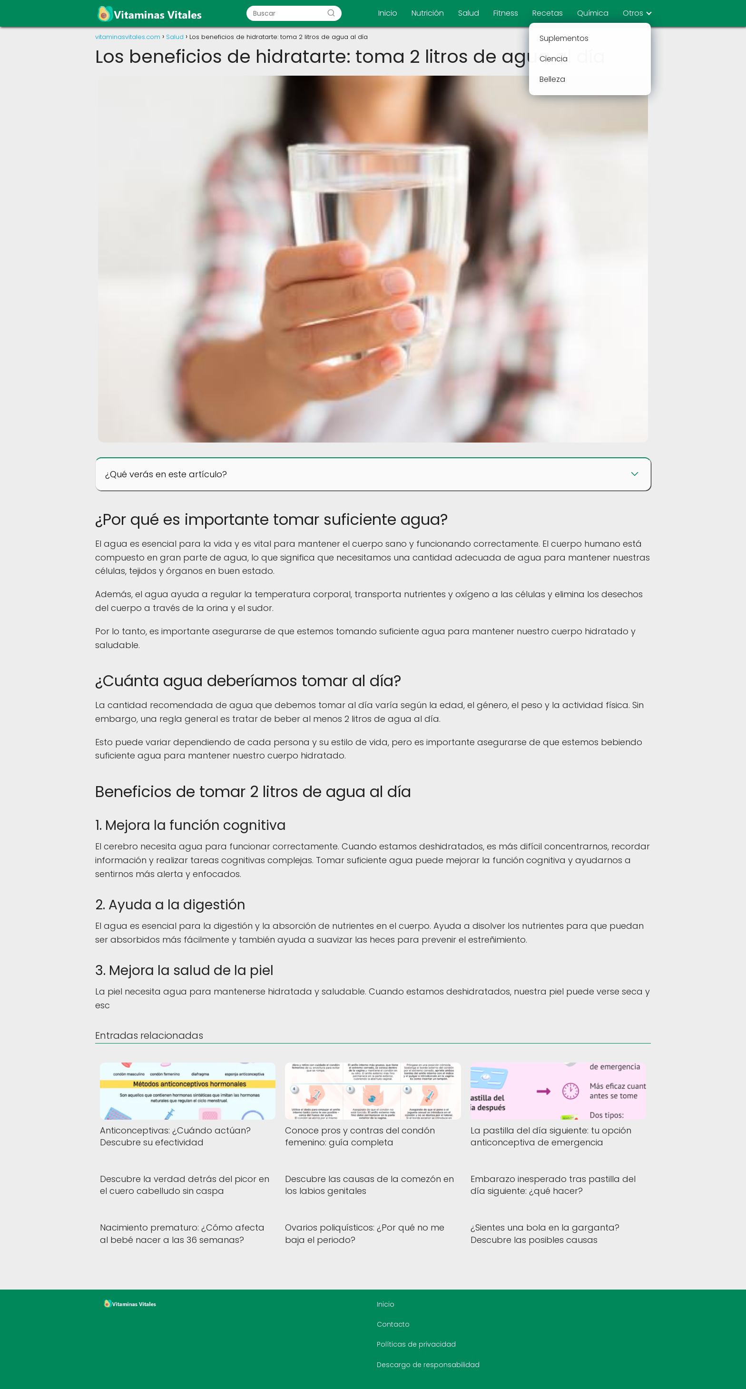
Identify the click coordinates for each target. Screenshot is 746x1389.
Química (593, 13)
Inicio (387, 13)
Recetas (547, 13)
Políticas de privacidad (416, 1344)
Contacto (393, 1324)
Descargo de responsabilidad (428, 1364)
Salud (468, 13)
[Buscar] (331, 13)
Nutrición (428, 13)
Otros (633, 13)
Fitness (505, 13)
